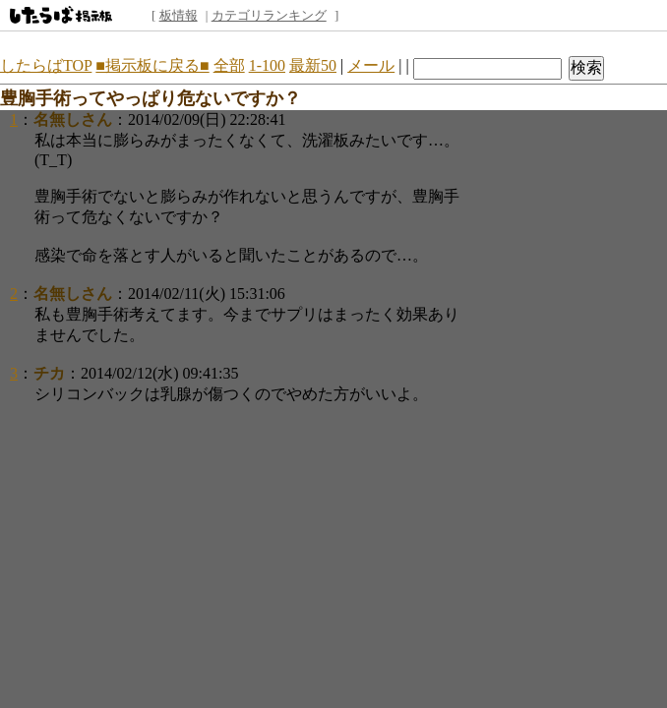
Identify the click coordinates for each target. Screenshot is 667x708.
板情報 (178, 15)
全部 (229, 65)
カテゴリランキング (269, 15)
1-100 (267, 65)
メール (370, 65)
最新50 (312, 65)
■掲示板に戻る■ (152, 65)
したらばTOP (45, 65)
